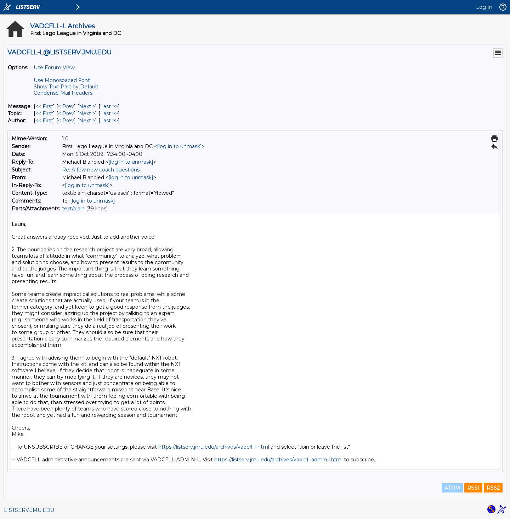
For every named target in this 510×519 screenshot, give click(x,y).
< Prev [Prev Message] (66, 106)
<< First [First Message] (44, 106)
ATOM (452, 488)
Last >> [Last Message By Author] (109, 120)
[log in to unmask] (179, 146)
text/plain (73, 208)
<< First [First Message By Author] (44, 120)
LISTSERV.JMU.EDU (29, 510)
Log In (484, 7)
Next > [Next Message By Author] (87, 120)
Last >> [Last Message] (109, 106)
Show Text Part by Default (66, 86)
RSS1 (473, 488)
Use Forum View (54, 67)
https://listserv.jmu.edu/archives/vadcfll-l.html (213, 447)
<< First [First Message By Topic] (44, 113)
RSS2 (493, 488)
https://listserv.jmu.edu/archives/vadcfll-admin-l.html (278, 459)
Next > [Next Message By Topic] (87, 113)
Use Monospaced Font (62, 80)
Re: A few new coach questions (101, 170)
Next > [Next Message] (87, 106)
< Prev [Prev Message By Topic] (66, 113)
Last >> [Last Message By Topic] (109, 113)
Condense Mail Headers (63, 93)
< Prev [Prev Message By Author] (66, 120)
